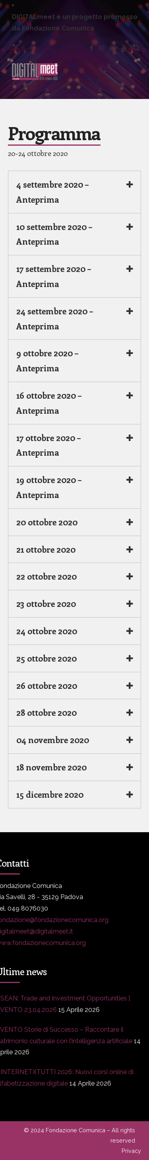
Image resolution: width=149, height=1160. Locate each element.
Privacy (131, 1150)
